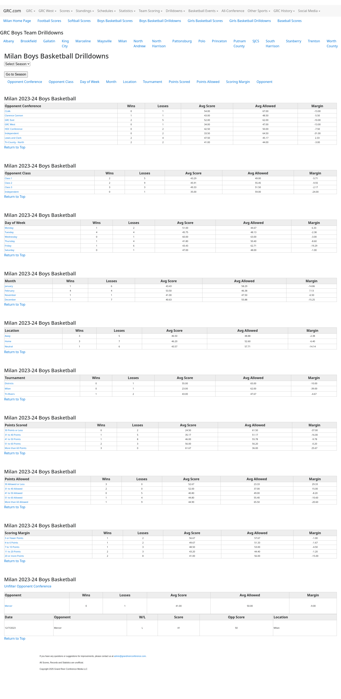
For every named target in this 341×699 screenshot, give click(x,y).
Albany (8, 41)
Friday (8, 245)
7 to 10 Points (12, 546)
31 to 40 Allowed (13, 488)
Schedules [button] (105, 11)
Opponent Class (61, 81)
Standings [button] (83, 11)
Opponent (264, 81)
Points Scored (179, 81)
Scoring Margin (238, 81)
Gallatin (49, 41)
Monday (9, 227)
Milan (122, 41)
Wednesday (11, 236)
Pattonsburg (182, 41)
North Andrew (140, 43)
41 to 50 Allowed (13, 493)
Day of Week (89, 81)
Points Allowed (208, 81)
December (10, 299)
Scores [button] (65, 11)
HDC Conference (13, 128)
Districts (9, 383)
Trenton (314, 41)
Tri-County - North (14, 142)
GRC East (9, 120)
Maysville (104, 41)
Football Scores (49, 20)
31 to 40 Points (13, 434)
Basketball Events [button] (202, 11)
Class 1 (8, 178)
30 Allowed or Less (15, 484)
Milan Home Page (17, 20)
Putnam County (240, 43)
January (9, 286)
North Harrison (159, 43)
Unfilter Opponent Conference (27, 586)
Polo (201, 41)
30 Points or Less (14, 430)
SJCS (255, 41)
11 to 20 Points (13, 551)
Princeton (219, 41)
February (9, 290)
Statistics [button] (126, 11)
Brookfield (29, 41)
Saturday (9, 250)
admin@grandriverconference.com (130, 656)
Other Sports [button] (258, 11)
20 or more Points (14, 555)
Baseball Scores (290, 20)
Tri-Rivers (10, 393)
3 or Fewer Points (14, 538)
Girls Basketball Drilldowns (250, 20)
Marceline (83, 41)
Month (111, 81)
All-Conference (233, 11)
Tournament (152, 81)
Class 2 (8, 182)
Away (7, 335)
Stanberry (293, 41)
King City (65, 43)
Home (8, 341)
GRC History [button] (283, 11)
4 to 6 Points (11, 542)
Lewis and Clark (13, 137)
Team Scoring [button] (149, 11)
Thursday (10, 241)
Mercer (8, 605)
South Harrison (272, 43)
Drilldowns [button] (174, 11)
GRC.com (12, 10)
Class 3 (8, 187)
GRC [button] (29, 11)
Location (129, 81)
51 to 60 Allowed (13, 497)
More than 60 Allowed (16, 501)
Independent (12, 133)
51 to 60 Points (13, 443)
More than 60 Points (15, 448)
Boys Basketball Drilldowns (160, 20)
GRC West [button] (46, 11)
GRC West (10, 124)
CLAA (7, 111)
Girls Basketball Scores (205, 20)
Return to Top (14, 147)
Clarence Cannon (14, 115)
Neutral (9, 346)
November (10, 295)
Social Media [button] (308, 11)
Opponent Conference (24, 81)
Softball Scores (79, 20)
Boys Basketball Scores (115, 20)
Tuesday (9, 232)
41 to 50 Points (13, 439)
